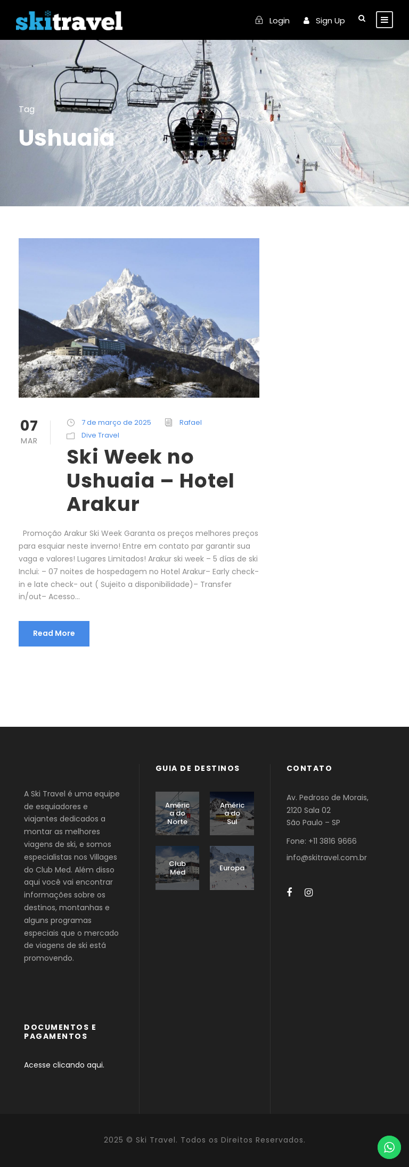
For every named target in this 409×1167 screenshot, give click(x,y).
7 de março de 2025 (116, 422)
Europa (231, 868)
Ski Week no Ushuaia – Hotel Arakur (151, 480)
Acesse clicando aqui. (64, 1065)
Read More (54, 633)
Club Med (177, 868)
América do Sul (232, 813)
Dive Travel (100, 435)
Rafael (190, 422)
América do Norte (177, 813)
